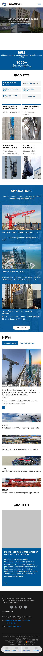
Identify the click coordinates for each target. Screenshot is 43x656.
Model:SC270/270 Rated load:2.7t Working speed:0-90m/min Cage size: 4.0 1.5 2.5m (21, 318)
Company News (27, 343)
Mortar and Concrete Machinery (10, 96)
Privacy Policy (29, 644)
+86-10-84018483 (11, 623)
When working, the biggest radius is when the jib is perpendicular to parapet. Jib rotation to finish (21, 278)
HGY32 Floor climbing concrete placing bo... (21, 232)
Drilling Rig (31, 96)
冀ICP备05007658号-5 (16, 642)
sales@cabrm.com (14, 626)
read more (21, 328)
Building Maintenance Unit (10, 89)
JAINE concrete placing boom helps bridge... (21, 471)
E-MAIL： (5, 626)
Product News (10, 343)
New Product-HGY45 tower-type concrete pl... (22, 428)
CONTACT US (7, 611)
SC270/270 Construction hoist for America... (17, 312)
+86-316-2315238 (11, 620)
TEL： (3, 620)
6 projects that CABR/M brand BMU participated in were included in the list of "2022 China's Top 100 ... (21, 392)
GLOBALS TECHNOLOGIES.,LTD (27, 640)
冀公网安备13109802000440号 (22, 643)
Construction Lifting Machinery (9, 83)
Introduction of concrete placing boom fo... (21, 492)
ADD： (4, 616)
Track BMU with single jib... (13, 272)
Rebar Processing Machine (28, 89)
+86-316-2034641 (24, 620)
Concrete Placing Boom (31, 83)
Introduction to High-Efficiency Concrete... (20, 449)
